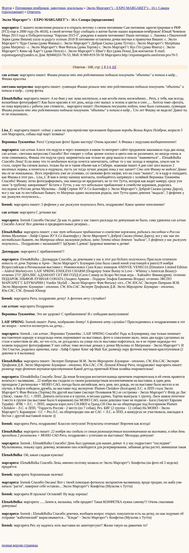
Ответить (34, 12)
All (114, 67)
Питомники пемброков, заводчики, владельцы (49, 8)
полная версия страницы (20, 545)
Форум (7, 8)
